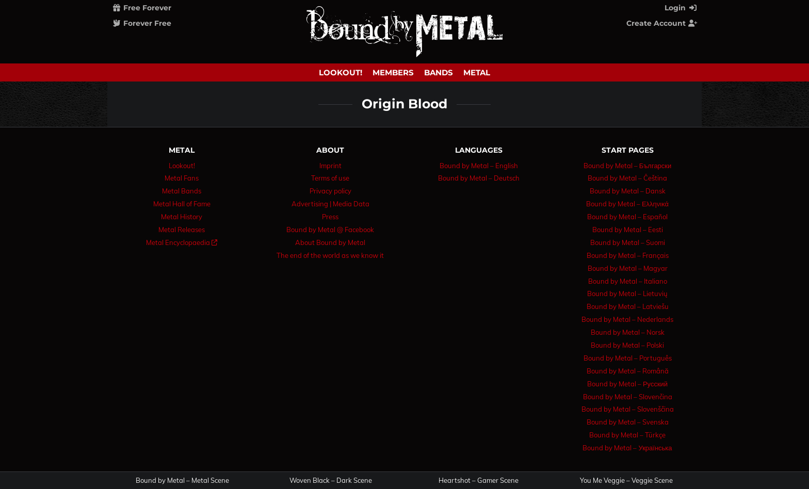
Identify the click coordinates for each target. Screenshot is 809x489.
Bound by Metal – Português (628, 358)
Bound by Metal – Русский (627, 384)
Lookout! (340, 72)
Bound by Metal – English (479, 165)
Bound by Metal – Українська (627, 448)
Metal (476, 72)
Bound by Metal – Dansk (628, 191)
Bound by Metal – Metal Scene (182, 480)
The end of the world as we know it (330, 255)
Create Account (662, 23)
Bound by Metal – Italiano (627, 281)
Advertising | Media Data (330, 204)
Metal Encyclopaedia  (181, 242)
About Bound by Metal (330, 242)
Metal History (181, 217)
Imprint (330, 165)
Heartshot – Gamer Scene (479, 480)
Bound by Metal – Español (627, 217)
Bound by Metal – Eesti (627, 229)
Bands (438, 72)
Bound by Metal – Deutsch (479, 178)
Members (393, 72)
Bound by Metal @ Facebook (330, 229)
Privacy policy (330, 191)
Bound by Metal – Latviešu (628, 306)
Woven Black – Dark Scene (330, 480)
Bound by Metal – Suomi (627, 242)
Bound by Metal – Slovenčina (627, 397)
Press (330, 217)
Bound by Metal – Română (628, 371)
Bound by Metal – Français (628, 255)
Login (681, 7)
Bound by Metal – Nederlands (627, 319)
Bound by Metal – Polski (627, 345)
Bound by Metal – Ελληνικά (627, 204)
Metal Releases (181, 229)
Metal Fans (182, 178)
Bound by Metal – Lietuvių (627, 293)
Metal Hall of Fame (182, 204)
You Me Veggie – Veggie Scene (626, 480)
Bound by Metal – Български (628, 165)
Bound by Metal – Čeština (627, 178)
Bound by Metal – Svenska (628, 422)
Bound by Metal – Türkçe (627, 435)
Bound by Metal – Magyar (628, 268)
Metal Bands (181, 191)
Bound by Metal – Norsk (628, 332)
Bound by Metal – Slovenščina (627, 409)
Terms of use (330, 178)
